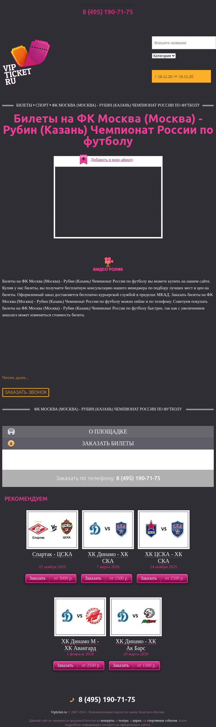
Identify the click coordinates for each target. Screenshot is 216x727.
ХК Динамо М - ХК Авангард (80, 644)
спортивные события (162, 721)
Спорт (42, 105)
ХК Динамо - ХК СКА (108, 557)
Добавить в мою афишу (112, 159)
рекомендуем (26, 498)
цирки (136, 721)
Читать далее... (15, 377)
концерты (107, 721)
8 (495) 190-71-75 (107, 12)
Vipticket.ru (59, 712)
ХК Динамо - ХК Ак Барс (136, 644)
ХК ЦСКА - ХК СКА (163, 557)
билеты (24, 105)
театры (123, 721)
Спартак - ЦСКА (52, 554)
